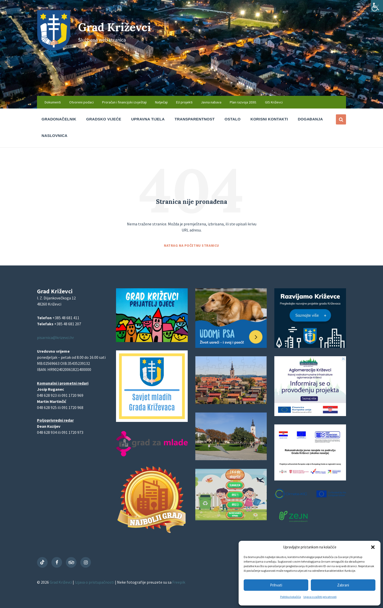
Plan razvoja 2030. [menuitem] (243, 102)
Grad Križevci (118, 26)
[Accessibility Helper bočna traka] (377, 6)
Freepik (178, 582)
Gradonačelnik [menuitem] (59, 119)
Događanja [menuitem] (310, 119)
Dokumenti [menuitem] (53, 102)
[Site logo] (53, 48)
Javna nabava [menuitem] (211, 102)
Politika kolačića (290, 597)
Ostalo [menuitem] (233, 119)
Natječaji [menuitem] (161, 102)
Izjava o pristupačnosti (95, 582)
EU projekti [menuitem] (184, 102)
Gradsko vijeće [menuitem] (103, 119)
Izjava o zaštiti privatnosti (320, 597)
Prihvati (276, 585)
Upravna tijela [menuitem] (148, 119)
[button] (372, 547)
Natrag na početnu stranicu (191, 245)
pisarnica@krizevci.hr (55, 337)
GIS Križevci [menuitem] (274, 102)
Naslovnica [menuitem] (54, 135)
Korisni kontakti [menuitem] (269, 119)
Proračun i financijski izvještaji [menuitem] (124, 102)
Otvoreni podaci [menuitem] (81, 102)
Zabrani (343, 585)
